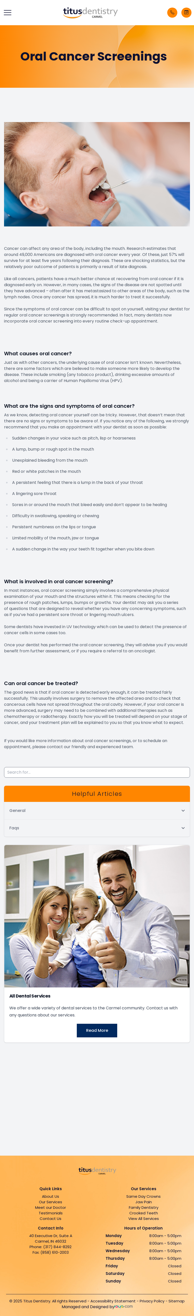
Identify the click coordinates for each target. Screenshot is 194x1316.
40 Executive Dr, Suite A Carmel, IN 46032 (50, 1238)
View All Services (143, 1218)
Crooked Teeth (143, 1213)
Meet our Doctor (50, 1207)
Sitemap (176, 1301)
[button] (8, 12)
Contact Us (50, 1218)
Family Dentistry (143, 1207)
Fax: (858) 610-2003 (51, 1252)
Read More (97, 1030)
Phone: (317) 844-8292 (50, 1246)
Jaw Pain (143, 1202)
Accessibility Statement (113, 1301)
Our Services (50, 1202)
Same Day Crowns (143, 1196)
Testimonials (51, 1213)
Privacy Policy (152, 1301)
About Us (50, 1196)
